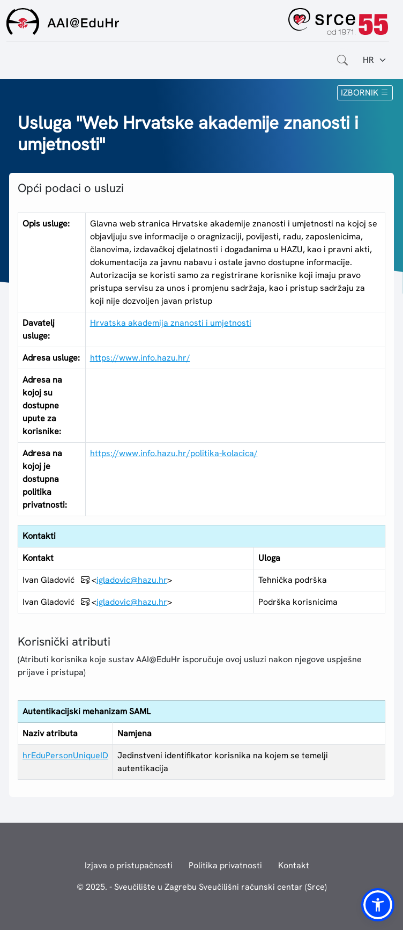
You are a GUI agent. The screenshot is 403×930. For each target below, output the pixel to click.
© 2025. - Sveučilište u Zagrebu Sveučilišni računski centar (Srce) (202, 886)
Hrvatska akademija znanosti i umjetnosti (170, 322)
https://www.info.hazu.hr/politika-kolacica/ (174, 453)
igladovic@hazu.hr (131, 579)
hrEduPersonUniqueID (65, 755)
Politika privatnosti (225, 865)
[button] (377, 904)
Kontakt (293, 865)
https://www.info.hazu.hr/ (140, 357)
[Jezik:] (374, 60)
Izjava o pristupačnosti (129, 865)
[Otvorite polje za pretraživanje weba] (342, 60)
